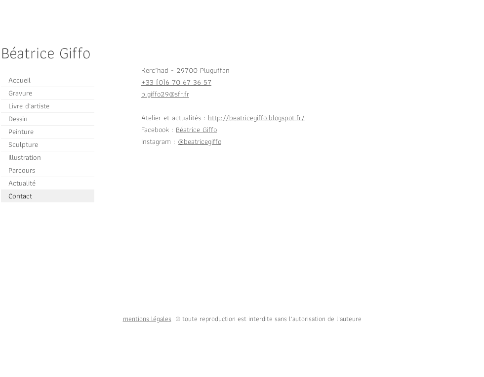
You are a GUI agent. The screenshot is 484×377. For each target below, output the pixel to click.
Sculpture (23, 144)
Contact (20, 196)
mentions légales (147, 318)
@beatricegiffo (199, 141)
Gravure (20, 93)
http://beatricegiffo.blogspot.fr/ (256, 118)
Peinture (21, 132)
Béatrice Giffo (196, 130)
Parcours (21, 170)
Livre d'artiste (28, 106)
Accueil (19, 80)
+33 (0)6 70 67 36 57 (176, 82)
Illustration (24, 157)
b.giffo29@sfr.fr (165, 94)
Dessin (18, 119)
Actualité (22, 183)
